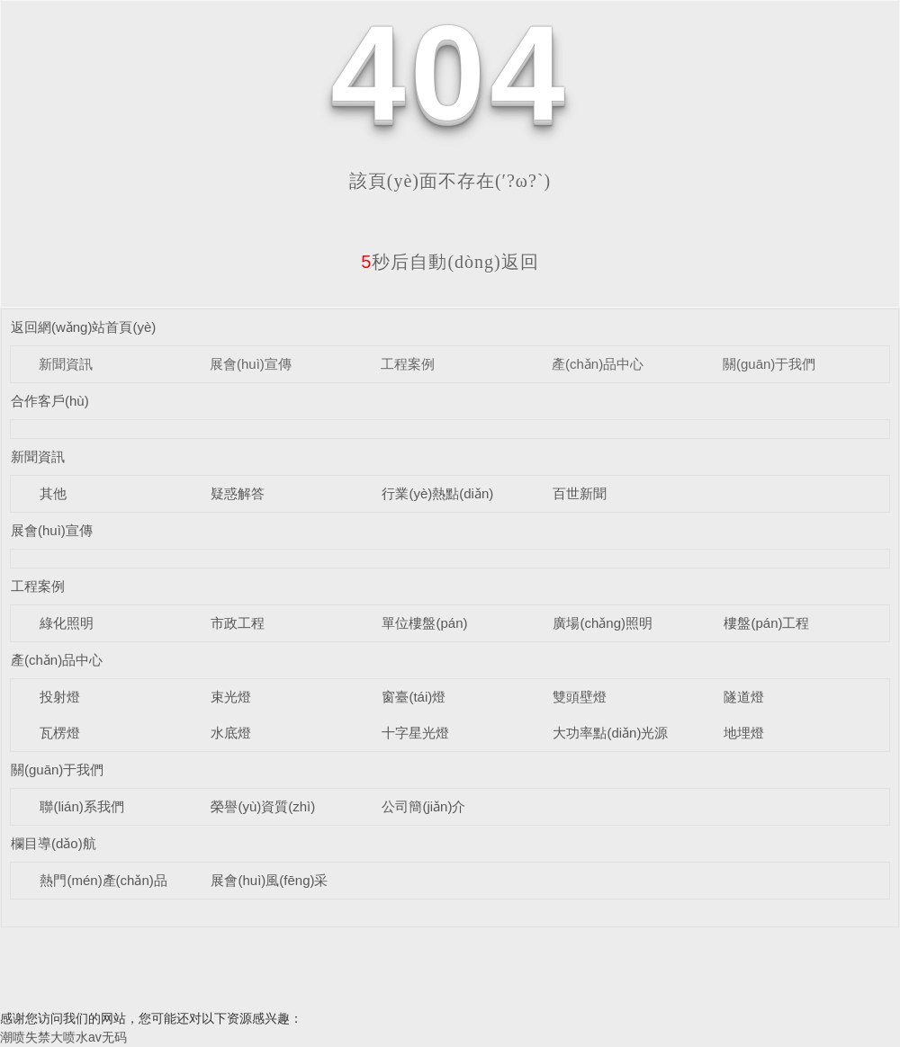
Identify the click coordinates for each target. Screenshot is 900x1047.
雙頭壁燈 (580, 696)
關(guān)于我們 (769, 363)
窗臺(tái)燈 (414, 696)
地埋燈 (744, 732)
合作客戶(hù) (50, 400)
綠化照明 (67, 623)
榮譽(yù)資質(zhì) (263, 806)
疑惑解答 (238, 493)
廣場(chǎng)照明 (602, 623)
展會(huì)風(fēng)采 (269, 880)
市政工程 (238, 623)
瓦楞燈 (60, 732)
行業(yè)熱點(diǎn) (437, 493)
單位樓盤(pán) (424, 623)
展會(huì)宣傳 (251, 363)
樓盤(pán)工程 (766, 623)
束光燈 (231, 696)
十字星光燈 (415, 732)
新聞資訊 (66, 363)
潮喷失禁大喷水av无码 (63, 1037)
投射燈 (60, 696)
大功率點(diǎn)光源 (610, 732)
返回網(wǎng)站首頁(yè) (83, 327)
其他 (53, 493)
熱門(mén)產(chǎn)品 (103, 880)
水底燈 (231, 732)
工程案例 (408, 363)
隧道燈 (744, 696)
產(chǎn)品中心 (598, 363)
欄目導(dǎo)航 (53, 843)
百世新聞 (580, 493)
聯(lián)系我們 (81, 806)
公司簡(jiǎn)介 (423, 806)
